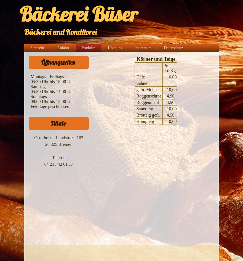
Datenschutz (173, 48)
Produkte (89, 48)
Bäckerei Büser (79, 14)
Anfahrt (63, 48)
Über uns (115, 48)
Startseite (37, 48)
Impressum (142, 48)
